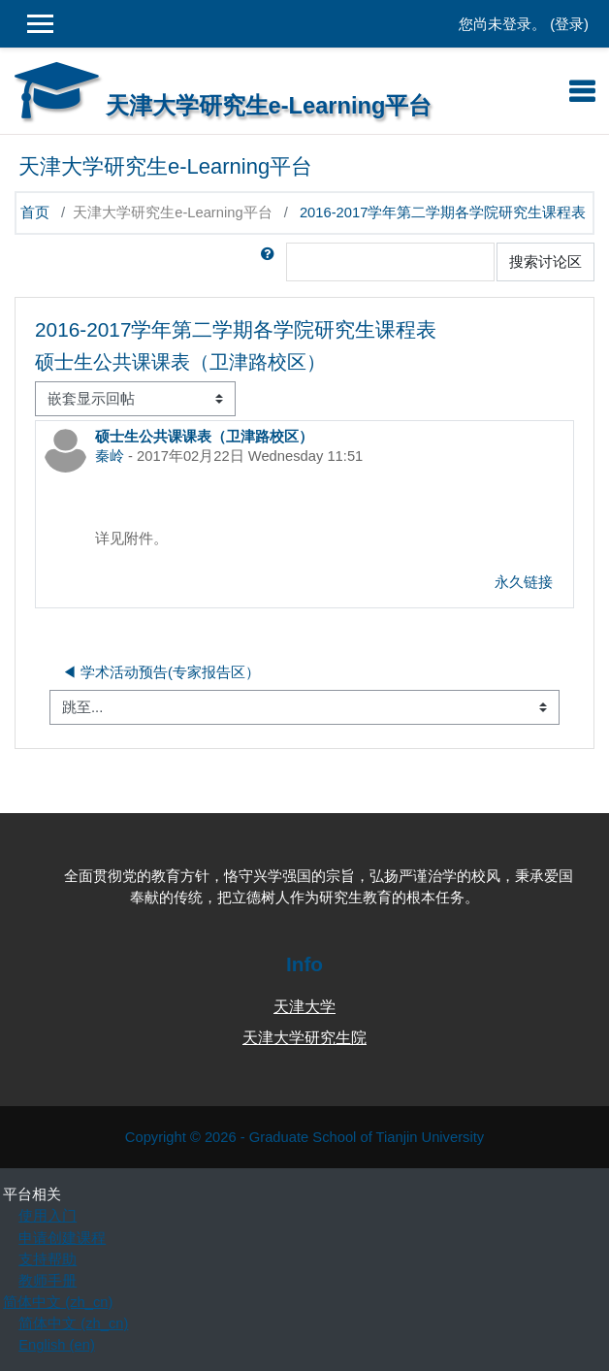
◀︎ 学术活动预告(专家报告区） (161, 672)
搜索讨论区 (545, 262)
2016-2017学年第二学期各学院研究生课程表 (443, 212)
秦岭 (109, 456)
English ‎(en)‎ (56, 1345)
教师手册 (47, 1281)
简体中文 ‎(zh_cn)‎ (57, 1302)
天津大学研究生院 (304, 1037)
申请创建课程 (62, 1238)
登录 (569, 24)
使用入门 (47, 1216)
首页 (34, 212)
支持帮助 (47, 1259)
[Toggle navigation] (581, 91)
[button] (271, 262)
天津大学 (304, 1006)
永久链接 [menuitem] (524, 582)
